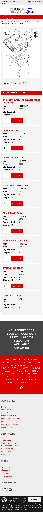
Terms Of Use (6, 413)
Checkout (5, 473)
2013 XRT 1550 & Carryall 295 (26, 21)
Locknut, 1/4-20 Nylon (13, 158)
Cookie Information (8, 427)
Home (3, 21)
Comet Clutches (10, 359)
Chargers (31, 376)
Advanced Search (8, 476)
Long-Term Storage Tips (10, 418)
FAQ (3, 421)
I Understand (34, 499)
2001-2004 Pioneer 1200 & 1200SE (25, 374)
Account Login (6, 440)
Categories (2, 17)
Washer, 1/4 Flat (10, 130)
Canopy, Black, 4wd (12, 295)
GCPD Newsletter (8, 449)
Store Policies (6, 410)
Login (29, 2)
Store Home (6, 467)
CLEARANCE (31, 379)
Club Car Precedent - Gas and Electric (21, 369)
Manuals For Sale (14, 376)
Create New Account (9, 443)
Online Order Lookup (9, 452)
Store (10, 21)
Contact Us (5, 454)
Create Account (37, 2)
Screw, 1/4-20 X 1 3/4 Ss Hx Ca (16, 185)
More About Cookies (21, 509)
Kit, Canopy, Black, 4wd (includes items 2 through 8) (21, 101)
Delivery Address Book (10, 446)
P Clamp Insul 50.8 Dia (12, 213)
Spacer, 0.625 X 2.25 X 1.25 (14, 268)
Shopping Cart (6, 470)
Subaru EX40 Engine (14, 379)
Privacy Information (8, 416)
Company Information (9, 424)
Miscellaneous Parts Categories (21, 382)
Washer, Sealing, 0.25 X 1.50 (15, 240)
